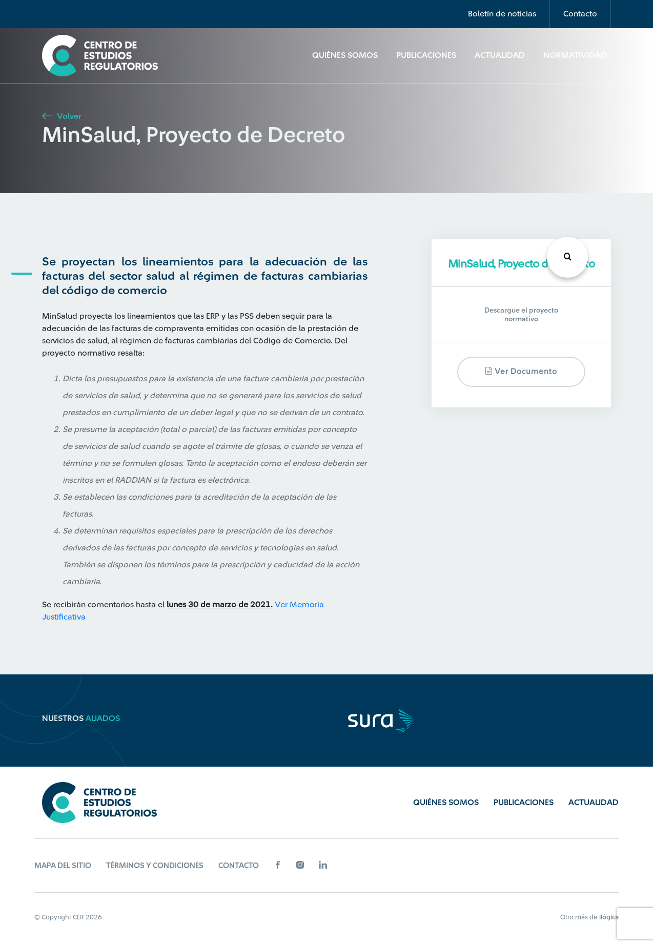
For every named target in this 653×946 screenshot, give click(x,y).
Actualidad (500, 55)
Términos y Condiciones (154, 866)
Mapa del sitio (62, 866)
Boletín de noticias (502, 14)
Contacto (580, 14)
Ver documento (521, 371)
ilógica (609, 917)
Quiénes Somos (345, 55)
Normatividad (575, 55)
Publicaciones (426, 55)
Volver (61, 116)
